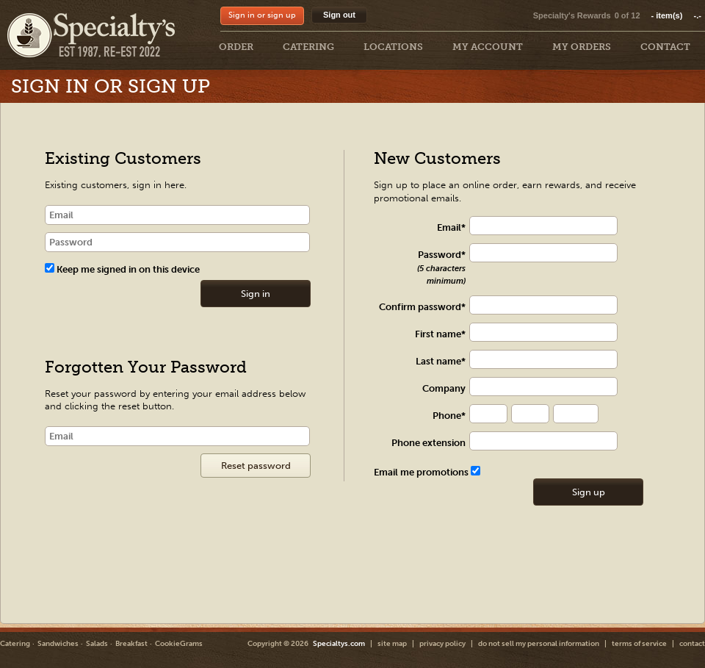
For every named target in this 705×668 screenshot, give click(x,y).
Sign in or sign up (262, 15)
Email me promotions (427, 472)
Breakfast (131, 643)
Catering (15, 643)
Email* (451, 227)
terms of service (639, 643)
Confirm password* (422, 306)
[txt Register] (551, 226)
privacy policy (442, 643)
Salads (97, 643)
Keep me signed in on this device (122, 269)
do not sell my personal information (538, 643)
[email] (177, 215)
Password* (441, 267)
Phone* (449, 415)
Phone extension (428, 442)
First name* (440, 334)
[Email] (177, 436)
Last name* (441, 361)
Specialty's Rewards (572, 15)
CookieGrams (179, 643)
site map (392, 643)
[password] (177, 242)
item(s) (676, 15)
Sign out (339, 14)
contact (692, 643)
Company (444, 388)
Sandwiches (58, 643)
